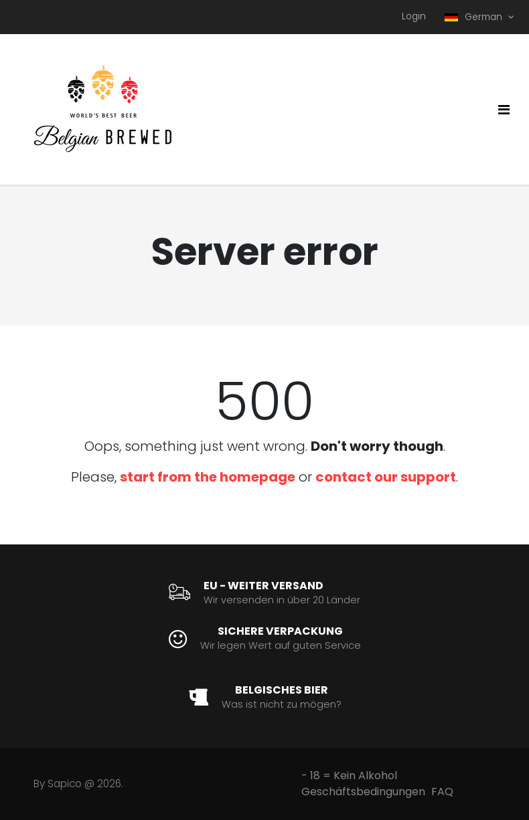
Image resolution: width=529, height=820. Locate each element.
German (475, 17)
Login (414, 16)
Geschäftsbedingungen (363, 791)
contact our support (385, 477)
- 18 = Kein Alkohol (349, 775)
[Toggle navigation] (503, 110)
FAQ (442, 791)
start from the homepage (207, 477)
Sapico (65, 784)
